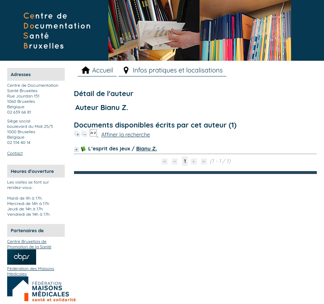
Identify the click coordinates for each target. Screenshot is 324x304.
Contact (15, 153)
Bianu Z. (146, 148)
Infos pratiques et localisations (178, 70)
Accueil (102, 70)
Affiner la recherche (125, 134)
